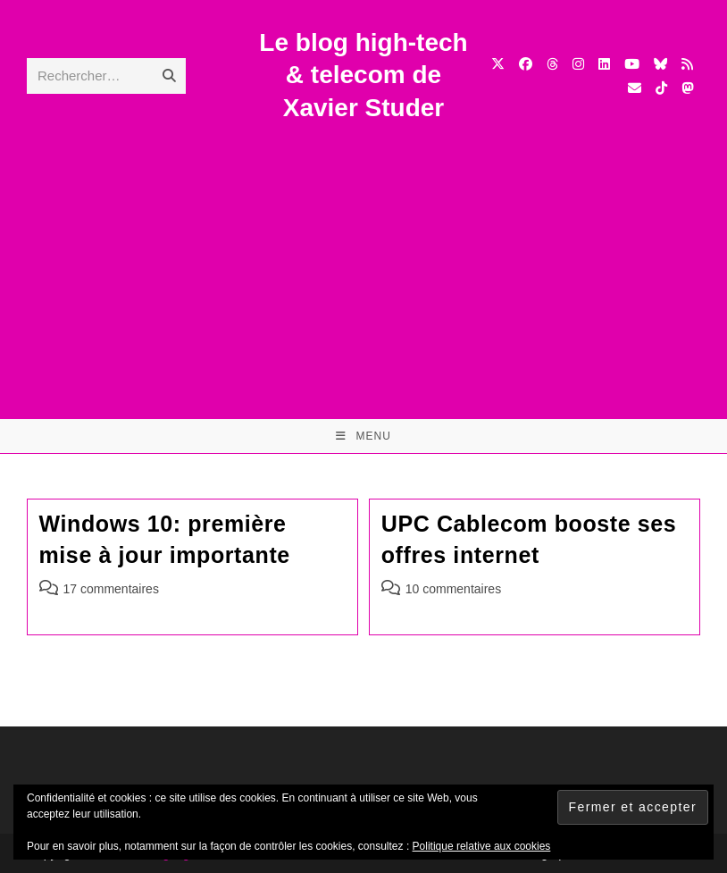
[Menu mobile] (363, 436)
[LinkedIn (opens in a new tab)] (604, 64)
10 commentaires (453, 589)
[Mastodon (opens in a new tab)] (687, 88)
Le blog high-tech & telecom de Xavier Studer (363, 75)
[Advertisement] (363, 258)
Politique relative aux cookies (482, 846)
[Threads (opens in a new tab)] (552, 64)
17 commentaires (111, 589)
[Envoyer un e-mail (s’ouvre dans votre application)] (634, 88)
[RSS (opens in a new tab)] (687, 64)
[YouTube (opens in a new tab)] (632, 64)
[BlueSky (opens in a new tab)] (660, 64)
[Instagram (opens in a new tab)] (578, 64)
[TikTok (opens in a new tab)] (661, 88)
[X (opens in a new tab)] (498, 64)
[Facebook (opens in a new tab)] (525, 64)
